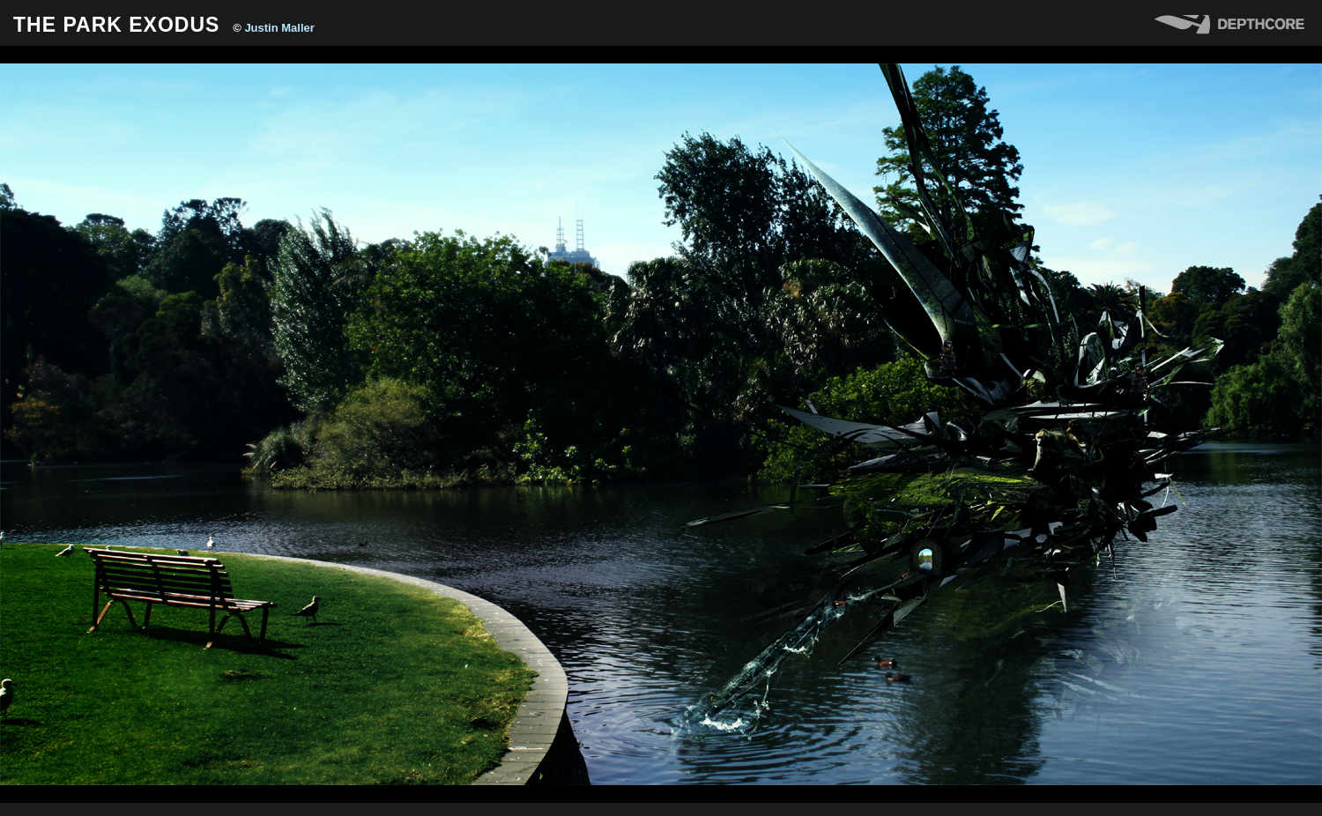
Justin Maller (279, 27)
